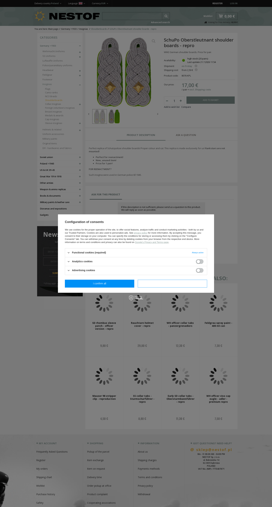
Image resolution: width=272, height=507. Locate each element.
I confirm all (172, 283)
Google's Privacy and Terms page (152, 242)
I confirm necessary (100, 283)
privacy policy (140, 233)
